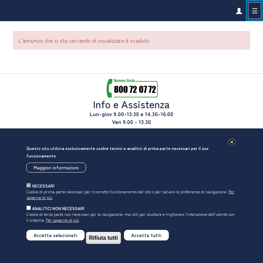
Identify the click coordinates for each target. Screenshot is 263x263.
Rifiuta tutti (103, 238)
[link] (238, 10)
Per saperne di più (62, 220)
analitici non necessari (58, 208)
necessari (43, 186)
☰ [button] (255, 10)
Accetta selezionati (55, 235)
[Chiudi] (232, 142)
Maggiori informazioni (56, 167)
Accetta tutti (146, 235)
